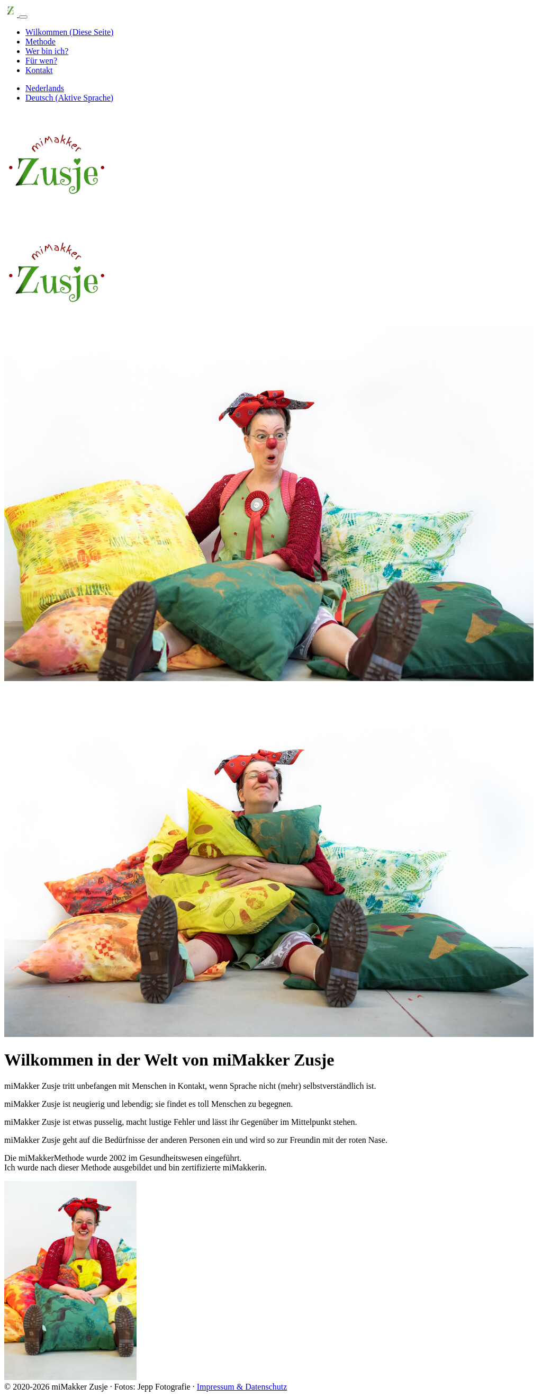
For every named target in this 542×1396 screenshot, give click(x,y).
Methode (40, 41)
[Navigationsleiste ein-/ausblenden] (23, 17)
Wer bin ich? (46, 51)
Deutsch (69, 97)
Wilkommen (69, 32)
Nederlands (44, 88)
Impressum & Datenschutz (242, 1386)
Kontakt (39, 70)
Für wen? (41, 60)
